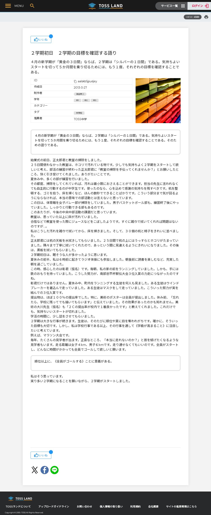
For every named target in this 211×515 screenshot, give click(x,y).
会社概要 (153, 506)
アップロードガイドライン (53, 506)
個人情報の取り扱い (111, 506)
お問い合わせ (84, 506)
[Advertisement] (106, 416)
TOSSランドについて (18, 506)
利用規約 (135, 506)
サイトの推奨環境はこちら (181, 506)
